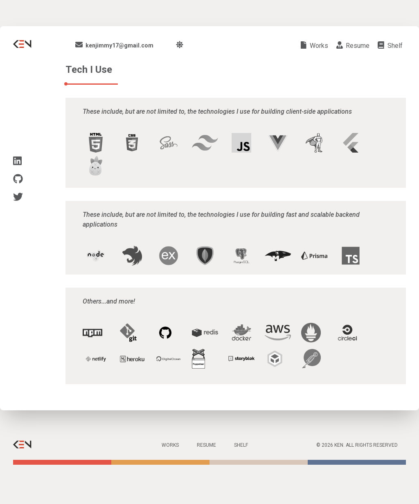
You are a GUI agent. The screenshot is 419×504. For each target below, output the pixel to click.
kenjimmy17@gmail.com (114, 45)
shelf (390, 45)
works (314, 45)
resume (353, 45)
